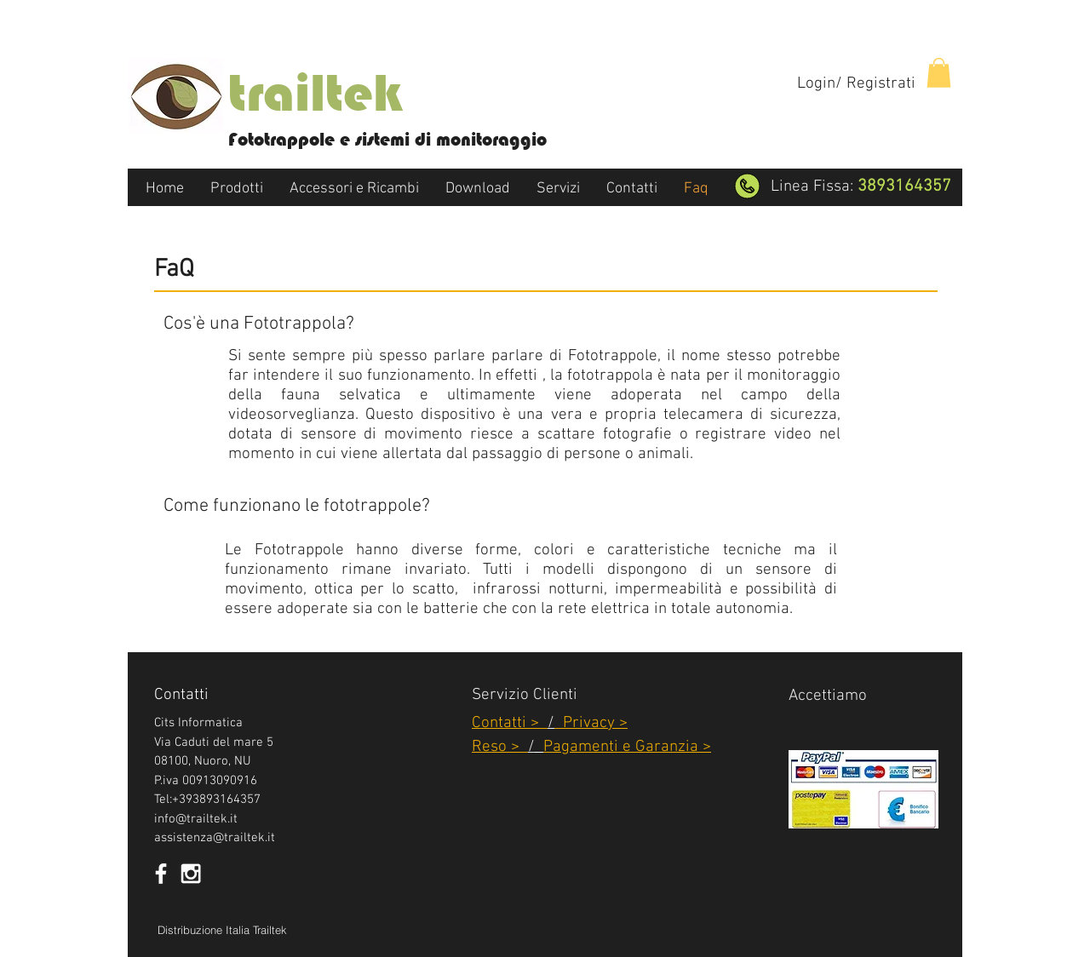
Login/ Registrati (856, 84)
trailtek (315, 92)
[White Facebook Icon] (161, 873)
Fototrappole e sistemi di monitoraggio (387, 139)
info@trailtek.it (196, 819)
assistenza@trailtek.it (214, 837)
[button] (938, 73)
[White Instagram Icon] (190, 873)
